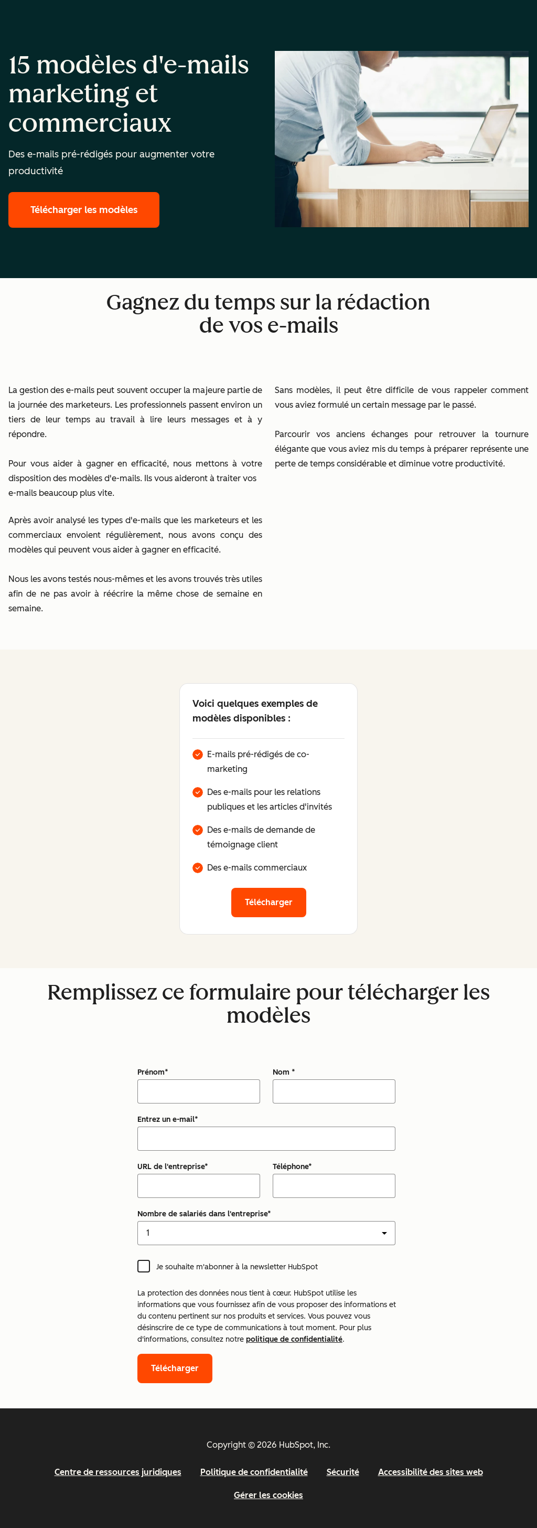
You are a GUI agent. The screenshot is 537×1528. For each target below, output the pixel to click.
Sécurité (343, 1472)
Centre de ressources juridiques (118, 1472)
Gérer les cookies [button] (268, 1495)
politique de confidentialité (294, 1339)
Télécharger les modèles (83, 210)
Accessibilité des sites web (430, 1472)
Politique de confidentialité (254, 1472)
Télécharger (269, 902)
